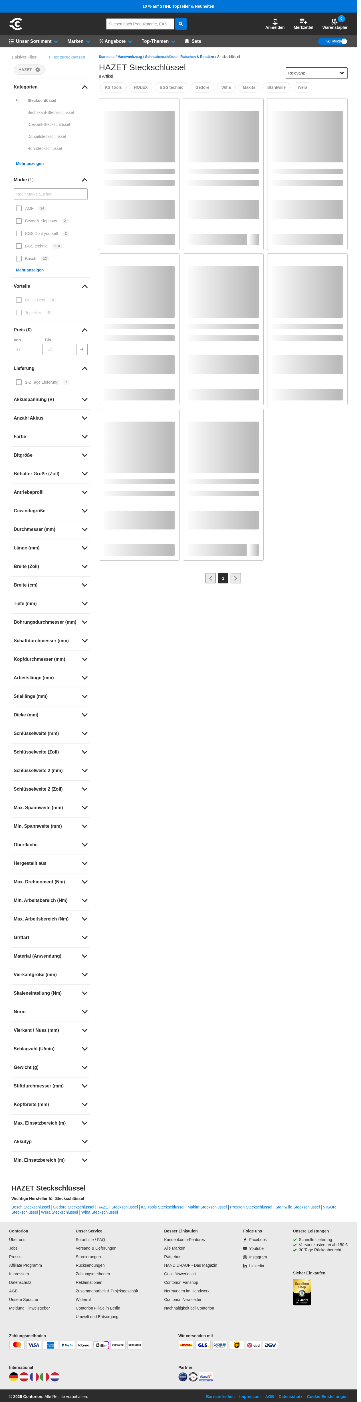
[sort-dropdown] (317, 73)
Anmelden (275, 24)
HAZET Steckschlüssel (117, 1207)
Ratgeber (172, 1256)
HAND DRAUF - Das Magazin (190, 1265)
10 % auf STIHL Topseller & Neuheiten (178, 6)
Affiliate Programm (25, 1265)
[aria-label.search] (181, 24)
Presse (15, 1256)
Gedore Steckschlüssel (73, 1207)
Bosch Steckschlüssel (30, 1207)
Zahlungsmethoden (93, 1274)
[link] (50, 87)
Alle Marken (174, 1248)
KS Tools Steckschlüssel (162, 1207)
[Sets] (193, 41)
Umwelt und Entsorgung (97, 1316)
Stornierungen (88, 1256)
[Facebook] (255, 1239)
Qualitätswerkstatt (180, 1274)
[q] (140, 24)
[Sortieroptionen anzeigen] (342, 73)
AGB (13, 1291)
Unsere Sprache (23, 1299)
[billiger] (206, 1380)
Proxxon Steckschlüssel (251, 1207)
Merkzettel (303, 24)
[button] (275, 24)
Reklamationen (89, 1282)
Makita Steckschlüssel (207, 1207)
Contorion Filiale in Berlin (98, 1308)
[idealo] (182, 1380)
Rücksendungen (90, 1265)
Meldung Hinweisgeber (29, 1308)
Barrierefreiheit (220, 1396)
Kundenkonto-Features (184, 1239)
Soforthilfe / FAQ (90, 1239)
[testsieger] (193, 1380)
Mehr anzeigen (30, 163)
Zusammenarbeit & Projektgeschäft (107, 1291)
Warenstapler (335, 24)
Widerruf (83, 1299)
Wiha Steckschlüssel (99, 1212)
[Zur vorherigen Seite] (210, 578)
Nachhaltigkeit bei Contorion (189, 1308)
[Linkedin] (253, 1265)
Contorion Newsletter (182, 1299)
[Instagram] (255, 1257)
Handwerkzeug (130, 57)
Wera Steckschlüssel (59, 1212)
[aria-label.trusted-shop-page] (302, 1293)
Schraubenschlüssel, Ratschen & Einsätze (179, 57)
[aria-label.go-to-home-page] (16, 29)
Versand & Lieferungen (96, 1248)
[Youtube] (253, 1248)
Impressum (19, 1274)
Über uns (17, 1239)
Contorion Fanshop (181, 1282)
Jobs (13, 1248)
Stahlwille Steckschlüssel (297, 1207)
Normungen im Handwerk (186, 1291)
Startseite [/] (107, 57)
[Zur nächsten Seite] (236, 578)
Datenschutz (20, 1282)
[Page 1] (223, 578)
